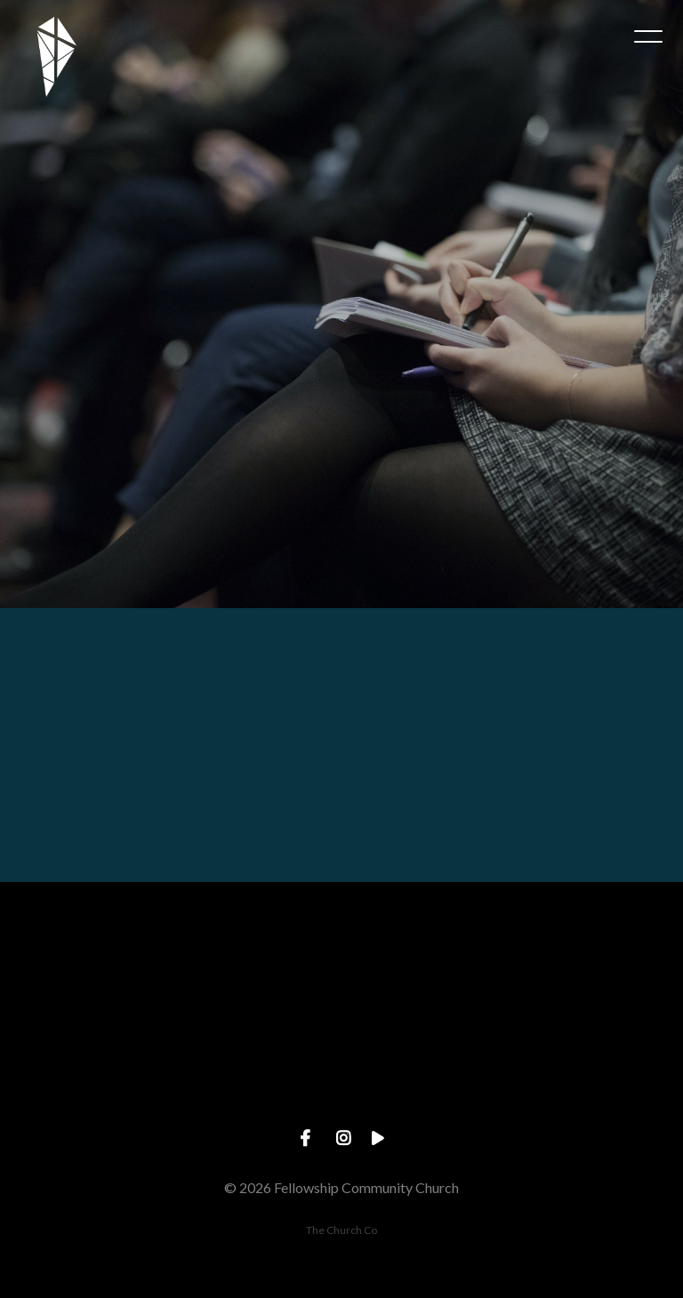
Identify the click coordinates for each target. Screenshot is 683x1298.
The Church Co (341, 1230)
